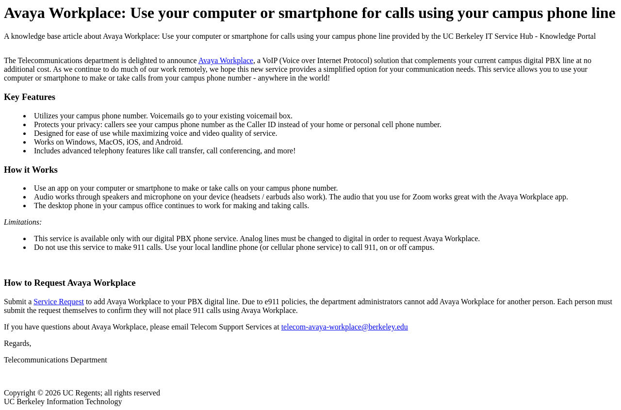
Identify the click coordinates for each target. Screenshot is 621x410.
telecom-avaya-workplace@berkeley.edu (344, 327)
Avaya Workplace (225, 60)
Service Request (58, 301)
